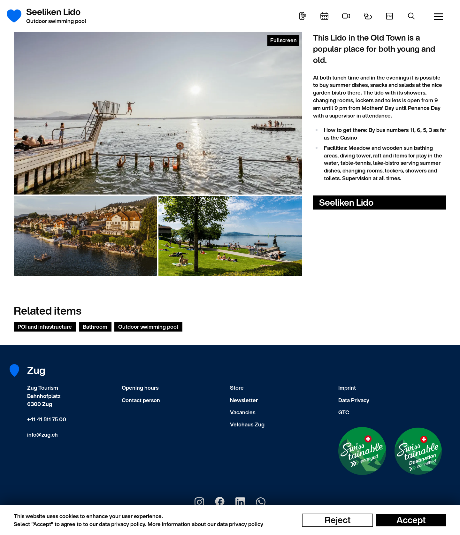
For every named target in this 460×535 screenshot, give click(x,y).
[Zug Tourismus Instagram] (199, 502)
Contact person (141, 400)
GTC (343, 412)
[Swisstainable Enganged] (362, 451)
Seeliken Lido (346, 202)
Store (237, 388)
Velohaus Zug (247, 424)
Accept (411, 520)
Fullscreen (283, 40)
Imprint (347, 388)
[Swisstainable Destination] (418, 451)
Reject (338, 520)
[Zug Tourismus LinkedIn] (240, 502)
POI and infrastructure (45, 327)
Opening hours (140, 388)
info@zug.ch (42, 435)
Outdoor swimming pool (148, 327)
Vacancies (242, 412)
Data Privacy (353, 400)
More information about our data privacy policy (205, 524)
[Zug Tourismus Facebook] (220, 502)
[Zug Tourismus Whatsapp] (260, 502)
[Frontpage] (18, 16)
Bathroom (95, 327)
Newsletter (244, 400)
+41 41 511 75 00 (46, 419)
